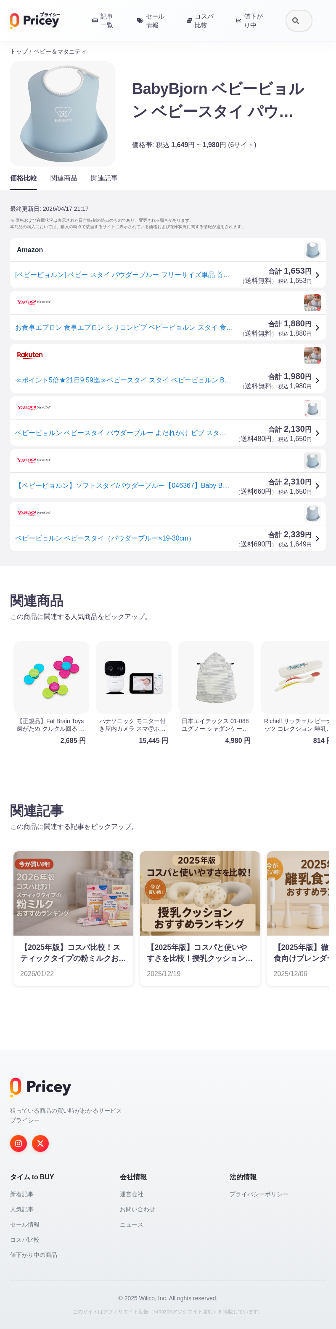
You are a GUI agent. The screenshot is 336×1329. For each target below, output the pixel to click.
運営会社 (131, 1194)
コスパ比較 (25, 1239)
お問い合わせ (137, 1209)
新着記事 (22, 1194)
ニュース (131, 1224)
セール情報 (25, 1224)
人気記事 (22, 1209)
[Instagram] (18, 1143)
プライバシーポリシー (259, 1194)
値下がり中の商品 (33, 1254)
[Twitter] (40, 1143)
